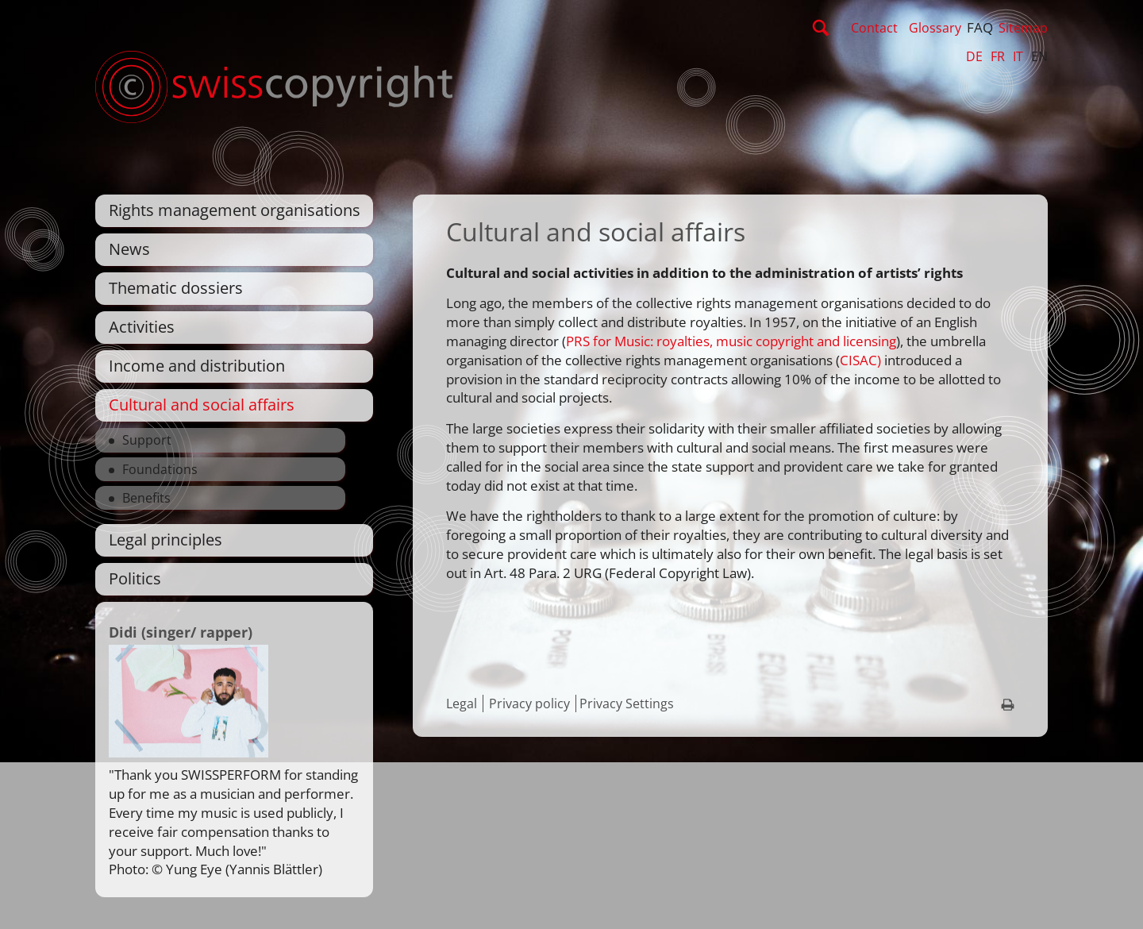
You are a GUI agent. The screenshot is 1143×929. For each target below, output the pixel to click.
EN (1039, 56)
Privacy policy (529, 703)
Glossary (935, 28)
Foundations (160, 469)
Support (146, 440)
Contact (874, 28)
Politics (135, 578)
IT (1018, 56)
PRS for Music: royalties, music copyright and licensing (731, 341)
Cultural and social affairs (201, 404)
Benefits (146, 498)
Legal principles (165, 539)
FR (998, 56)
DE (974, 56)
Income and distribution (197, 365)
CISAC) (860, 360)
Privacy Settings (626, 703)
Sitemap (1023, 28)
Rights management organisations (234, 210)
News (129, 249)
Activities (142, 326)
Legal (461, 703)
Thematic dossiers (176, 288)
